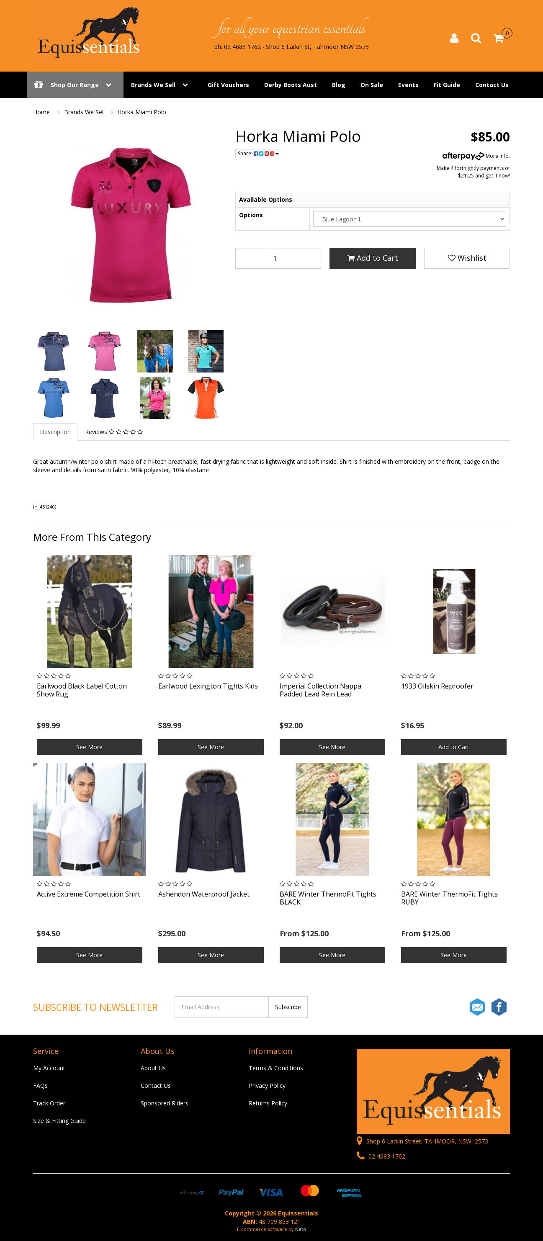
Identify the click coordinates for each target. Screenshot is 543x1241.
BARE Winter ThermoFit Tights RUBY (449, 898)
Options (251, 215)
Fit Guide (447, 85)
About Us (153, 1068)
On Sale (371, 85)
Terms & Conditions (276, 1068)
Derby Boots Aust (290, 85)
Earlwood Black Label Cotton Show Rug (82, 690)
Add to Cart (372, 258)
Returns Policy (268, 1103)
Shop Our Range (75, 84)
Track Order (49, 1103)
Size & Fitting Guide (59, 1121)
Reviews (114, 432)
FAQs (40, 1085)
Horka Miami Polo (141, 112)
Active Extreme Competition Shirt (88, 894)
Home (41, 112)
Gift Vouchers (228, 85)
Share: (258, 153)
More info (476, 155)
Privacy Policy (267, 1085)
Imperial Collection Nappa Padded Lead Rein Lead (320, 690)
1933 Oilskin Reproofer (437, 686)
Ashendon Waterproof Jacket (204, 894)
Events (408, 85)
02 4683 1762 (381, 1156)
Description (55, 432)
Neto (300, 1229)
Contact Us (492, 85)
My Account (49, 1068)
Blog (338, 85)
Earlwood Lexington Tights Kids (208, 686)
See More (89, 747)
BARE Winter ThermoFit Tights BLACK (328, 898)
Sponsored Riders (164, 1103)
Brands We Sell (153, 85)
